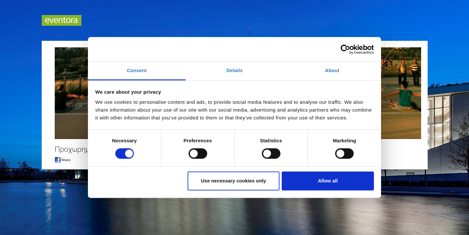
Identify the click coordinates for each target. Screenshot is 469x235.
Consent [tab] (137, 70)
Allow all (328, 180)
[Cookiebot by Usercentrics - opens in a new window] (345, 49)
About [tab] (332, 70)
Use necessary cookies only (233, 180)
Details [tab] (234, 70)
